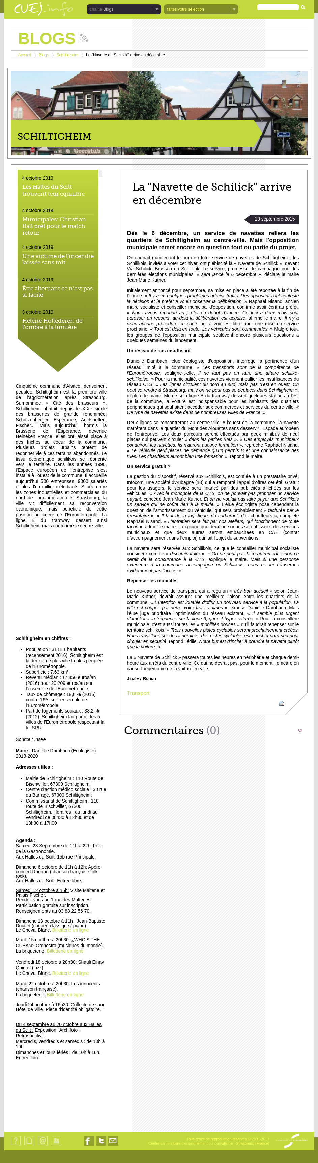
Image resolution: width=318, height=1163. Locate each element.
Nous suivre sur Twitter (101, 1145)
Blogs (108, 9)
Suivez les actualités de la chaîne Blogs (84, 38)
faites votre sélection (185, 9)
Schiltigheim (68, 55)
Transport (138, 693)
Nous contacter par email (113, 1145)
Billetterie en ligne (70, 930)
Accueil (24, 55)
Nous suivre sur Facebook (89, 1145)
